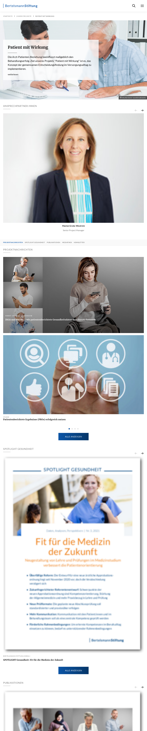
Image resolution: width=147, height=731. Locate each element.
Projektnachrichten (13, 242)
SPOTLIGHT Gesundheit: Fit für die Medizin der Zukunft (33, 660)
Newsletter (79, 242)
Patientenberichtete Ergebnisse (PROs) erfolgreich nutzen (34, 419)
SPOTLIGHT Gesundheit (35, 242)
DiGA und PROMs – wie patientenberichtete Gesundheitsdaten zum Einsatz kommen (50, 319)
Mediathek (67, 242)
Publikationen (53, 242)
